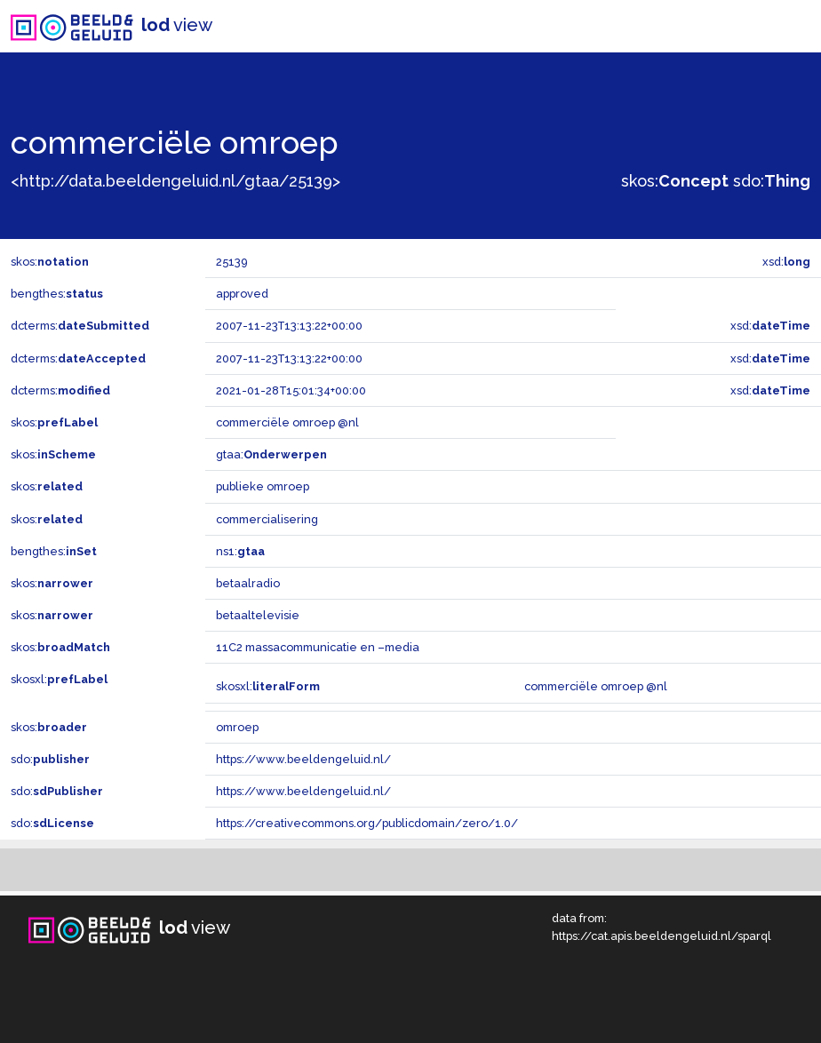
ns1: (240, 551)
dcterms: (80, 325)
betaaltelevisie (257, 615)
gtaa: (271, 454)
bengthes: (57, 293)
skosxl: (59, 679)
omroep (237, 727)
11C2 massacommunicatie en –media (317, 647)
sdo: (771, 180)
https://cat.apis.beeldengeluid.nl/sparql (661, 936)
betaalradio (248, 583)
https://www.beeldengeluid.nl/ (303, 759)
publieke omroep (262, 486)
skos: (675, 180)
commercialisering (267, 519)
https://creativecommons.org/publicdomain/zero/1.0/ (367, 823)
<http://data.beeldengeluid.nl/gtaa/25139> (175, 180)
